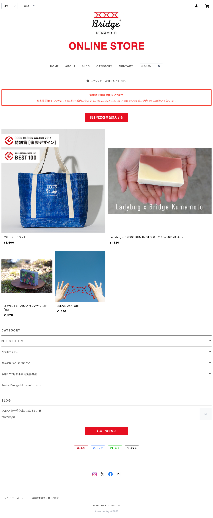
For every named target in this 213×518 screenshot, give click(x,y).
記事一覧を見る (106, 431)
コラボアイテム (10, 352)
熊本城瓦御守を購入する (106, 117)
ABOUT (70, 66)
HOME (54, 66)
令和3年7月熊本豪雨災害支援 (19, 374)
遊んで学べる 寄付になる (16, 363)
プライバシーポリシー (15, 498)
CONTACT (126, 66)
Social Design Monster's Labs (21, 385)
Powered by (106, 511)
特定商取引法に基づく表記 (45, 498)
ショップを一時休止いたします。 (106, 80)
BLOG (86, 66)
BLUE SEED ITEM (12, 341)
